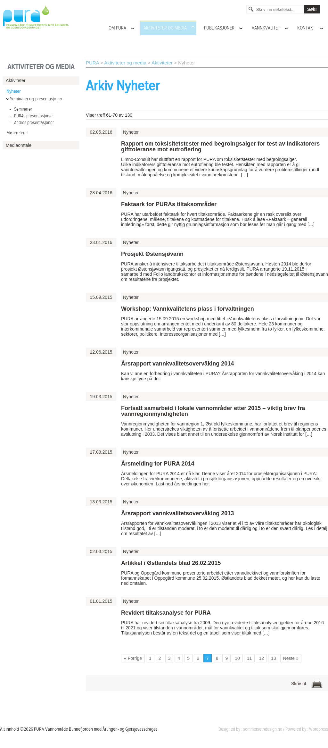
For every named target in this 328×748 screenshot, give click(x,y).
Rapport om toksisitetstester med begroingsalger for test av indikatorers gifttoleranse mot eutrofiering (220, 146)
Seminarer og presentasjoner (36, 99)
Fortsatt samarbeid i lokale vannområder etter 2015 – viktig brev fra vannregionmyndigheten (213, 411)
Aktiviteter (162, 62)
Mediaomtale (18, 145)
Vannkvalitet (266, 28)
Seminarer (21, 109)
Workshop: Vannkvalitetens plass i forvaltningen (187, 309)
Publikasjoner (219, 28)
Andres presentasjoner (32, 122)
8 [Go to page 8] (217, 658)
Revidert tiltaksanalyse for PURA (166, 612)
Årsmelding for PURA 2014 (157, 463)
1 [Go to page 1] (150, 658)
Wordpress (318, 729)
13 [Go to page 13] (273, 658)
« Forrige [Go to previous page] (133, 658)
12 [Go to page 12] (261, 658)
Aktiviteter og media (165, 28)
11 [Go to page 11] (249, 658)
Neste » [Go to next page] (291, 658)
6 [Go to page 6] (198, 658)
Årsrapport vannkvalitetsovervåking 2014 (177, 363)
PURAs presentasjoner (31, 116)
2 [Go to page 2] (160, 658)
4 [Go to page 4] (178, 658)
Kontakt (306, 28)
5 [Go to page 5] (188, 658)
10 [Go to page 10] (237, 658)
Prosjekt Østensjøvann (152, 254)
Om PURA (117, 28)
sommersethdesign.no (262, 729)
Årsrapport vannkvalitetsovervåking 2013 (177, 513)
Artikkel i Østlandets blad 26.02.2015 (171, 563)
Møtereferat (17, 133)
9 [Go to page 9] (226, 658)
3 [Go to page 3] (169, 658)
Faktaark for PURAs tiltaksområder (169, 204)
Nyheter (13, 91)
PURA (92, 62)
